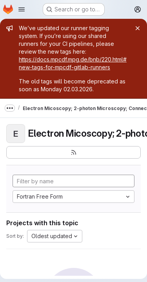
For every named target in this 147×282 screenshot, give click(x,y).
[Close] (137, 28)
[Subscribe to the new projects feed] (73, 152)
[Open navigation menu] (21, 9)
